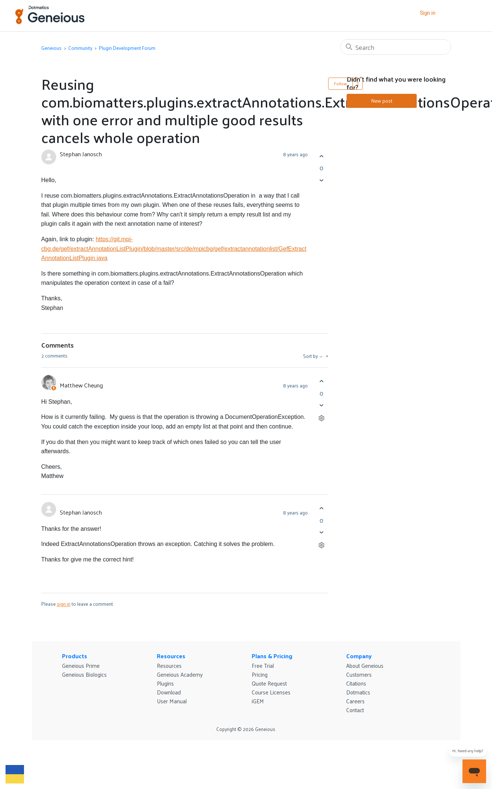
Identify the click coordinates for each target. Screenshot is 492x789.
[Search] (396, 47)
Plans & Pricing (272, 655)
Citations (356, 683)
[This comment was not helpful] (321, 405)
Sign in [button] (428, 13)
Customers (359, 674)
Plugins (165, 683)
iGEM (258, 701)
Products (74, 655)
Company (359, 655)
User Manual (172, 701)
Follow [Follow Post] (340, 83)
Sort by (313, 356)
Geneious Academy (180, 674)
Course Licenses (271, 692)
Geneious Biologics (84, 674)
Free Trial (263, 665)
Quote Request (269, 683)
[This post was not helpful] (321, 180)
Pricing (260, 674)
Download (169, 692)
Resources (171, 655)
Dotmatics (358, 692)
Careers (355, 701)
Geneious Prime (81, 665)
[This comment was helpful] (321, 381)
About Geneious (364, 665)
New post (381, 100)
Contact (355, 710)
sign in (63, 604)
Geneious (51, 48)
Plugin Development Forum (127, 48)
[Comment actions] (321, 418)
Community (80, 48)
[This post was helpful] (321, 156)
